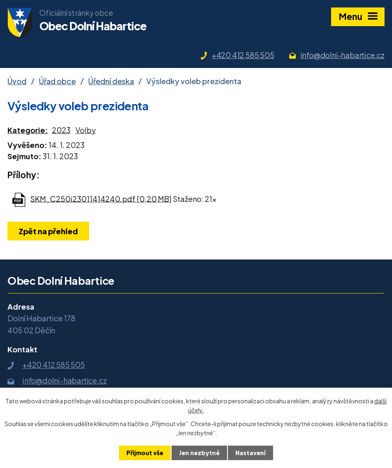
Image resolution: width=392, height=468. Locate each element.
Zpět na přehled (48, 231)
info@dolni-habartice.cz (342, 55)
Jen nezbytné (199, 452)
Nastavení (250, 452)
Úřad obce (57, 81)
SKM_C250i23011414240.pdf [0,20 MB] (101, 198)
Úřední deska (111, 81)
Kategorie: (27, 130)
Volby (85, 130)
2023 (61, 130)
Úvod (17, 81)
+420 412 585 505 (243, 55)
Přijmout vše (144, 452)
